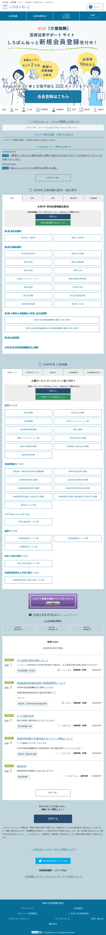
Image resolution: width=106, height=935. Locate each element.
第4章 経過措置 (12, 337)
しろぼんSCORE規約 (78, 913)
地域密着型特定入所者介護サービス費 (28, 580)
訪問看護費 (28, 421)
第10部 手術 (78, 287)
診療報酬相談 (39, 16)
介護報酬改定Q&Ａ (94, 372)
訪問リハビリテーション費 (78, 421)
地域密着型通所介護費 (28, 480)
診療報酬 (13, 16)
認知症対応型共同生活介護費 (78, 488)
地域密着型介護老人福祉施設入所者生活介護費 (77, 497)
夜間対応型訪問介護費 (78, 471)
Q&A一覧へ (53, 793)
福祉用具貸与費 (28, 455)
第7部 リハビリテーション (28, 279)
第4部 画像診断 (77, 262)
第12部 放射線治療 (77, 296)
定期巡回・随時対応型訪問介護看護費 (28, 471)
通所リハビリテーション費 (28, 438)
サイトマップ (27, 908)
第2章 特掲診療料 (13, 247)
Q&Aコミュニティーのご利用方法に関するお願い (33, 168)
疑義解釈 (93, 198)
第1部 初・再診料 (28, 238)
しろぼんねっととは (41, 849)
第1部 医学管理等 (28, 254)
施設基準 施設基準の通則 (27, 754)
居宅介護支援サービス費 (28, 522)
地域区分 (53, 372)
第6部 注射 (77, 270)
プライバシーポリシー (19, 918)
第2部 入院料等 (77, 238)
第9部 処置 (28, 287)
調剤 (53, 198)
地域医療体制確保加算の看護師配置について (41, 683)
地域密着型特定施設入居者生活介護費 (28, 497)
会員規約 (78, 908)
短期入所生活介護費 (77, 438)
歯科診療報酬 (23, 777)
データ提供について (72, 876)
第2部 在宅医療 (77, 254)
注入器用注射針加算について (33, 660)
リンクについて (52, 876)
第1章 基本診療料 (13, 231)
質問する (53, 217)
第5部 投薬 (28, 270)
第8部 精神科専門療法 (78, 279)
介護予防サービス (32, 372)
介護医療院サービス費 (28, 547)
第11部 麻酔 (28, 296)
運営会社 (53, 924)
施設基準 (73, 198)
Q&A (92, 16)
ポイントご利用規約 (27, 913)
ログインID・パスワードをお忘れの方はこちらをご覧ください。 (53, 127)
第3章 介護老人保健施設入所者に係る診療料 (26, 313)
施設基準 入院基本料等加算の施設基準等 (32, 703)
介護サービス (12, 372)
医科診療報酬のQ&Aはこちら (53, 223)
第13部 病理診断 (28, 304)
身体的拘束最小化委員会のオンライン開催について (45, 738)
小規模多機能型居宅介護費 (28, 488)
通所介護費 (77, 429)
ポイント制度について (64, 849)
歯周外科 (22, 766)
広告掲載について (33, 876)
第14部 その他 (78, 304)
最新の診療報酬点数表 (53, 903)
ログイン (95, 7)
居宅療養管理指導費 (28, 429)
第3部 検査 (28, 262)
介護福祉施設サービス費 (28, 538)
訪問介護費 (28, 413)
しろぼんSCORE (66, 16)
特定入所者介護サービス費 (28, 563)
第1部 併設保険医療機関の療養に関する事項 (52, 320)
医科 (12, 198)
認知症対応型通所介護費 (78, 480)
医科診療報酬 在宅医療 (26, 671)
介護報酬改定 (73, 372)
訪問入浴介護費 (77, 413)
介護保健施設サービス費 (78, 538)
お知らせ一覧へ (53, 178)
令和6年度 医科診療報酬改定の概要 (21, 347)
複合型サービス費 (28, 505)
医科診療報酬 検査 (25, 726)
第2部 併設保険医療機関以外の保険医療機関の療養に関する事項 (52, 328)
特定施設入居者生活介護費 (78, 446)
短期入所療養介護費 (28, 446)
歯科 (32, 198)
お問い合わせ (97, 918)
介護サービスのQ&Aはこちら (53, 397)
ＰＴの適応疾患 (25, 716)
